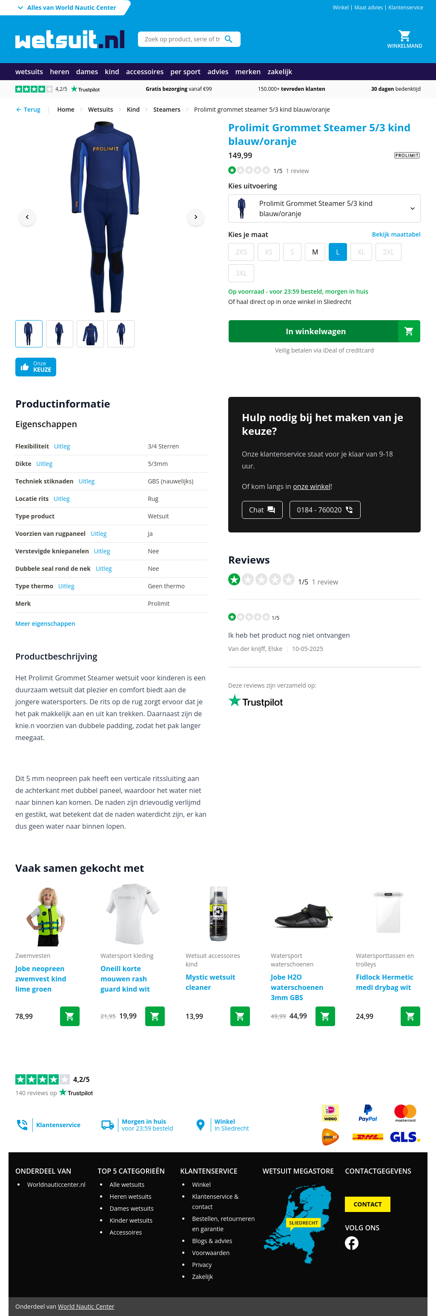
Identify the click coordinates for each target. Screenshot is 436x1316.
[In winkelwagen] (324, 331)
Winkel (341, 7)
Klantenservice (405, 7)
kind (112, 71)
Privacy (202, 1265)
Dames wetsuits (132, 1208)
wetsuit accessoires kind (213, 960)
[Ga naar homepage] (69, 39)
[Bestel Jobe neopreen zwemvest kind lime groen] (70, 1016)
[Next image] (195, 217)
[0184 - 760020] (325, 510)
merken (248, 71)
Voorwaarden (210, 1253)
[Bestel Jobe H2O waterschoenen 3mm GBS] (325, 1016)
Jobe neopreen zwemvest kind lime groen (40, 979)
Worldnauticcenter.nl (56, 1184)
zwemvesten (33, 956)
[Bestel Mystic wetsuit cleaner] (240, 1016)
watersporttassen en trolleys (385, 960)
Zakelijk (202, 1277)
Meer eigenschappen (45, 623)
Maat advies (368, 7)
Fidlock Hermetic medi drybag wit (384, 982)
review (297, 171)
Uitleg (62, 446)
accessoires (145, 71)
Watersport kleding (126, 956)
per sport (185, 71)
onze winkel (311, 486)
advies (217, 71)
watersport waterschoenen (292, 960)
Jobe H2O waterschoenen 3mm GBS (297, 987)
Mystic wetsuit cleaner (210, 982)
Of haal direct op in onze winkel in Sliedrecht (289, 302)
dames (87, 71)
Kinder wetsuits (131, 1220)
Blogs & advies (212, 1241)
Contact (367, 1204)
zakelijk (279, 71)
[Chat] (262, 510)
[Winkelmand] (405, 39)
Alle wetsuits (127, 1184)
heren (59, 71)
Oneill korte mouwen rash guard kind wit (125, 979)
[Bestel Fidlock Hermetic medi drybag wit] (410, 1016)
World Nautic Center (86, 1306)
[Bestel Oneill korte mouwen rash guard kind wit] (155, 1016)
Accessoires (126, 1232)
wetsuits (29, 71)
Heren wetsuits (131, 1196)
